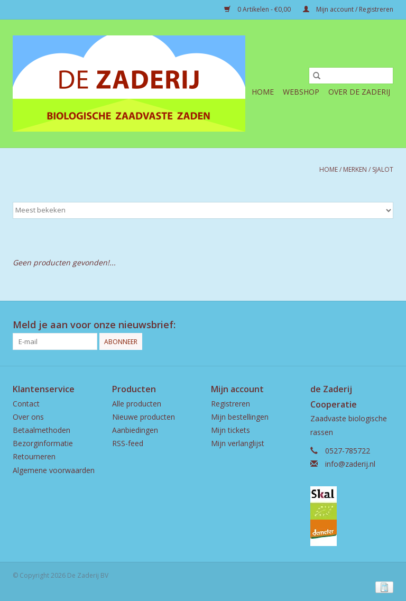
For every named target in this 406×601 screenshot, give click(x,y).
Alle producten (136, 404)
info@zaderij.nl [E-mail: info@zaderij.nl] (350, 464)
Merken (355, 169)
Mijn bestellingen (240, 417)
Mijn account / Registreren (348, 9)
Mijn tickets (230, 430)
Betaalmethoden (41, 430)
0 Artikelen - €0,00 (258, 9)
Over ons (28, 417)
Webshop (301, 92)
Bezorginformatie (43, 443)
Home (263, 92)
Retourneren (34, 456)
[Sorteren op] (203, 210)
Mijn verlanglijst (237, 443)
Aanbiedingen (135, 430)
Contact (26, 404)
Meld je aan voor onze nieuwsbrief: (94, 324)
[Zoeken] (351, 75)
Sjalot (382, 169)
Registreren (230, 404)
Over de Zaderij (359, 92)
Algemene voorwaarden (54, 470)
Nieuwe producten (143, 417)
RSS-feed (127, 443)
